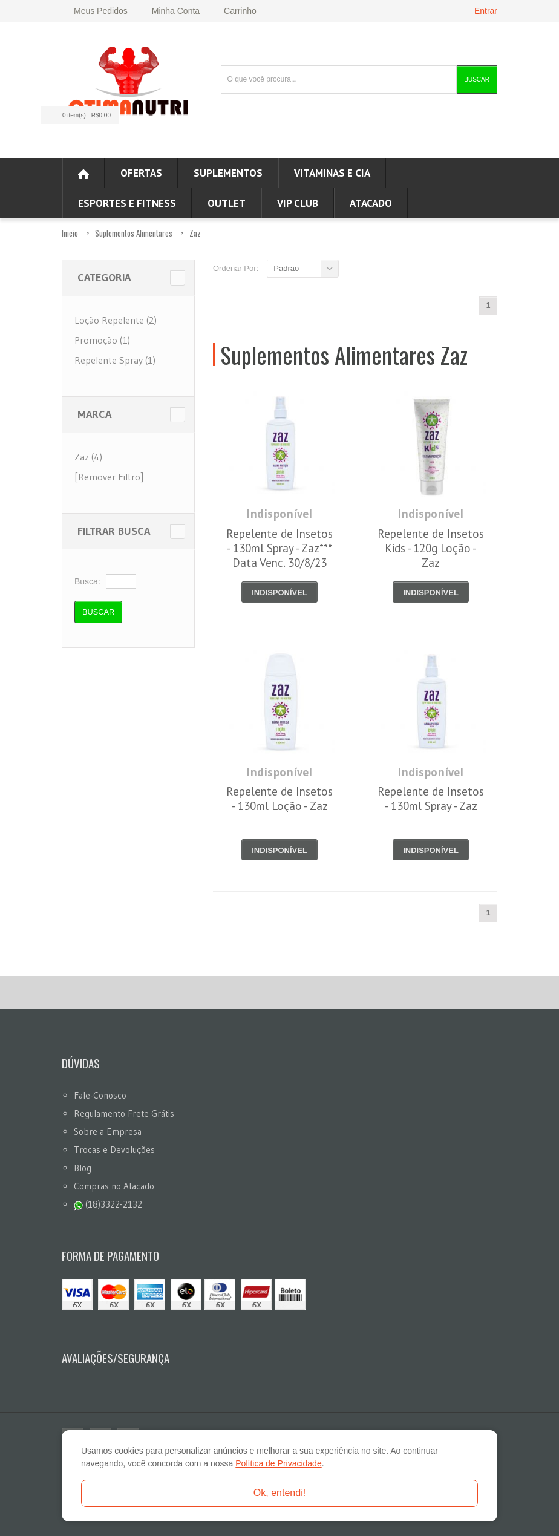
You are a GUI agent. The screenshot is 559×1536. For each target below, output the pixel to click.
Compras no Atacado (114, 1186)
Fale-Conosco (100, 1095)
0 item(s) (77, 115)
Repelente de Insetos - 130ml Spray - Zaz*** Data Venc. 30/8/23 (279, 548)
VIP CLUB (297, 203)
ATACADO (371, 203)
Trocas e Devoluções (114, 1149)
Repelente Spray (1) (114, 360)
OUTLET (227, 203)
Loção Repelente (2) (115, 320)
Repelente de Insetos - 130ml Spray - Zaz (431, 798)
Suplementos (228, 173)
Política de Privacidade (278, 1463)
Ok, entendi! (279, 1493)
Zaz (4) (88, 457)
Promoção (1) (102, 340)
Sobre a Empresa (108, 1131)
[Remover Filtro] (108, 477)
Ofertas (141, 173)
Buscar (476, 79)
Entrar (485, 11)
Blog (82, 1168)
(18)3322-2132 (108, 1204)
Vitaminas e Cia (332, 173)
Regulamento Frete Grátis (124, 1113)
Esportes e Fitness (127, 203)
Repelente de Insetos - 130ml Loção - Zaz (279, 798)
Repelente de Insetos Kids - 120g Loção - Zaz (431, 548)
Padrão (286, 268)
